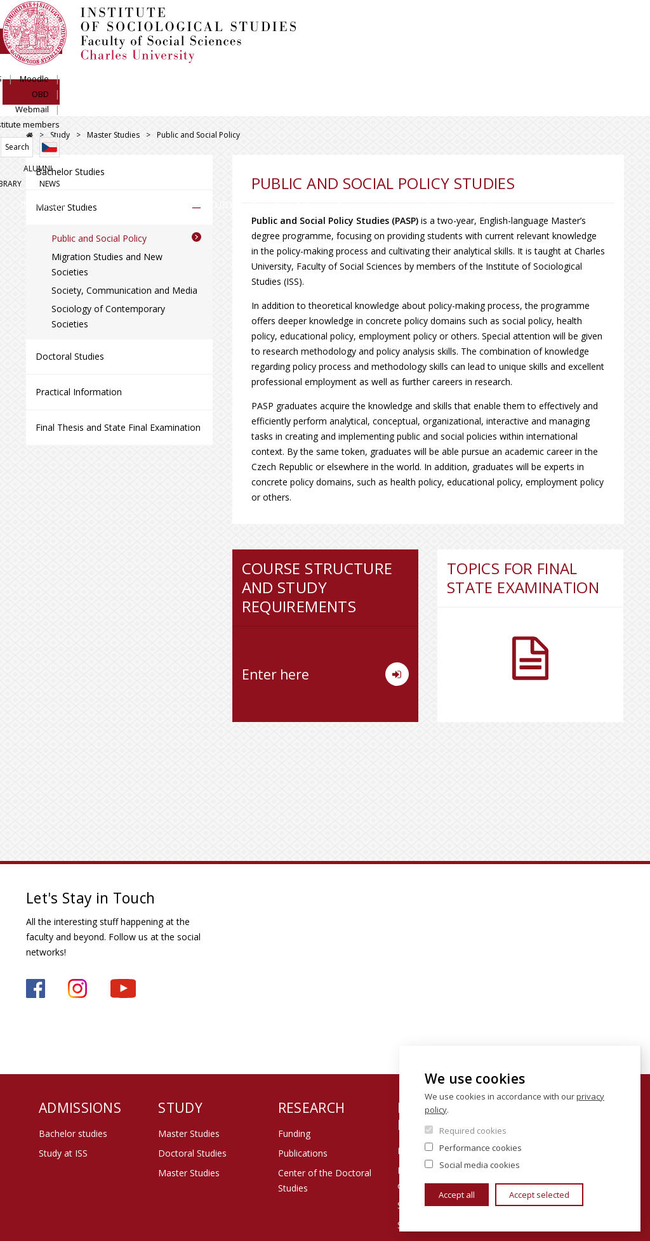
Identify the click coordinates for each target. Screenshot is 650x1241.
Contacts (582, 104)
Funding (294, 1133)
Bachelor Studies (70, 172)
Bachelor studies (73, 1133)
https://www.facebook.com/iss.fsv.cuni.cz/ (35, 988)
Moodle (435, 23)
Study (263, 104)
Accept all (457, 1194)
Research (352, 104)
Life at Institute (466, 104)
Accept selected (539, 1194)
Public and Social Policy (99, 238)
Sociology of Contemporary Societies (108, 316)
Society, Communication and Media (124, 290)
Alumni (524, 67)
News (614, 67)
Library (571, 67)
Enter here (325, 674)
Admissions (169, 104)
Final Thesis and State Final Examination (118, 427)
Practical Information (79, 392)
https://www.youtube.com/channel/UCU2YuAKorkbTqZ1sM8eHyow (123, 988)
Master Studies (113, 134)
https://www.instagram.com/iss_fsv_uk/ (77, 988)
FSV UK (29, 135)
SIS (397, 23)
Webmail (519, 23)
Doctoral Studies (70, 356)
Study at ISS (63, 1153)
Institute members (589, 23)
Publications (303, 1153)
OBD (476, 23)
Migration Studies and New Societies (106, 264)
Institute (67, 104)
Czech (614, 46)
